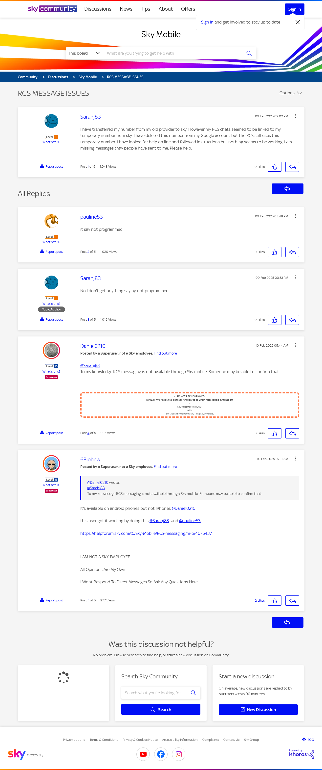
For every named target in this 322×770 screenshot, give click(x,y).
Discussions (97, 9)
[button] (295, 115)
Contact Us (231, 740)
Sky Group (251, 740)
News (126, 9)
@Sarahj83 (90, 365)
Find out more (165, 353)
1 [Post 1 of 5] (88, 166)
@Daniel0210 (97, 482)
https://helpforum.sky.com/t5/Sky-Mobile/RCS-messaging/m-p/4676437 (146, 533)
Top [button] (310, 739)
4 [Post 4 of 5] (88, 433)
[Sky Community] (52, 9)
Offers (188, 9)
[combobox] (172, 53)
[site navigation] (21, 9)
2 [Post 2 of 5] (88, 252)
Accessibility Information (180, 740)
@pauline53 (190, 520)
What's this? (51, 142)
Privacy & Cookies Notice (140, 740)
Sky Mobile (161, 34)
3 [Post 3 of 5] (88, 319)
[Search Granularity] (84, 53)
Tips (145, 9)
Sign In (294, 9)
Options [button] (287, 92)
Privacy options (74, 740)
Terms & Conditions (104, 740)
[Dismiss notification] (298, 22)
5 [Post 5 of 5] (88, 600)
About (166, 9)
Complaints (210, 740)
